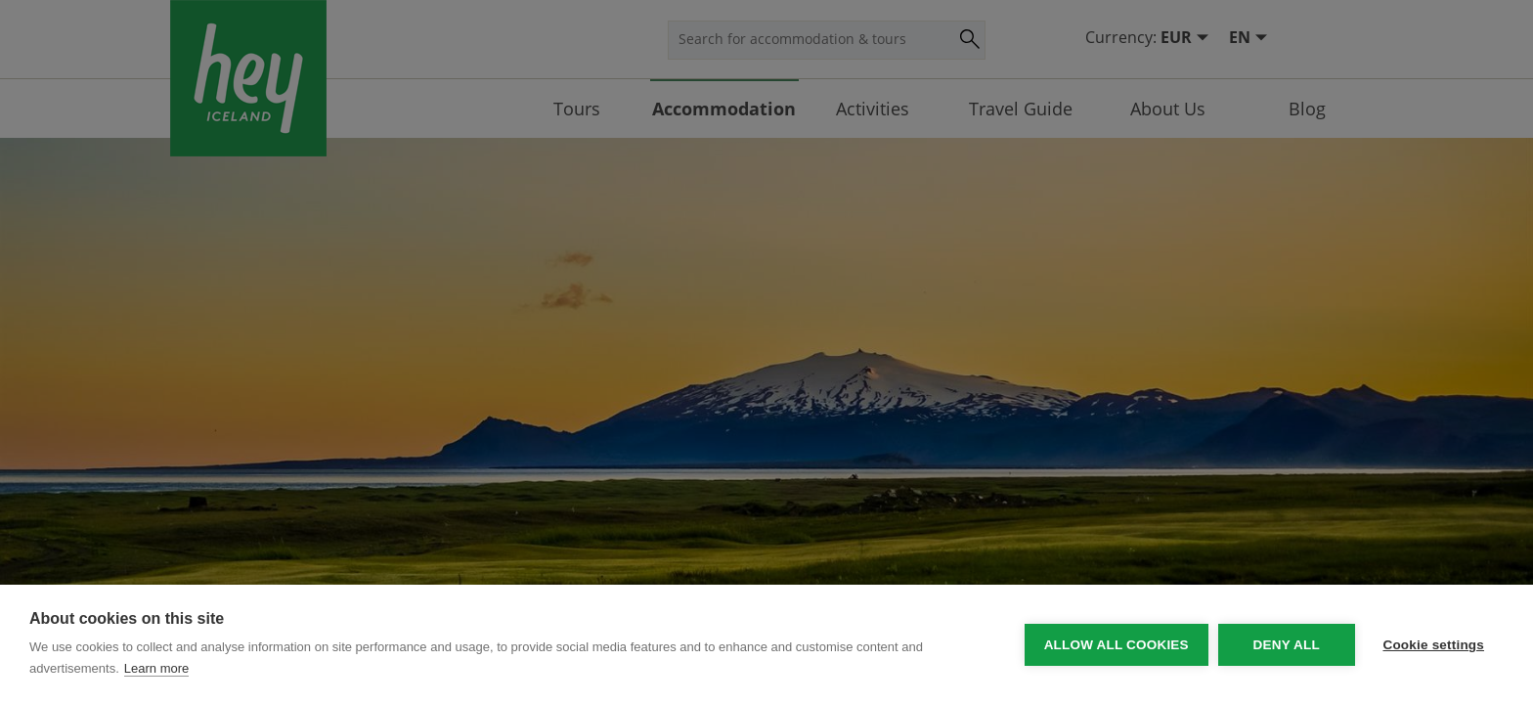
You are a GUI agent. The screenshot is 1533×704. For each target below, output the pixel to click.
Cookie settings (1433, 645)
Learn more (156, 668)
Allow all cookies (1114, 645)
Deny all (1284, 645)
